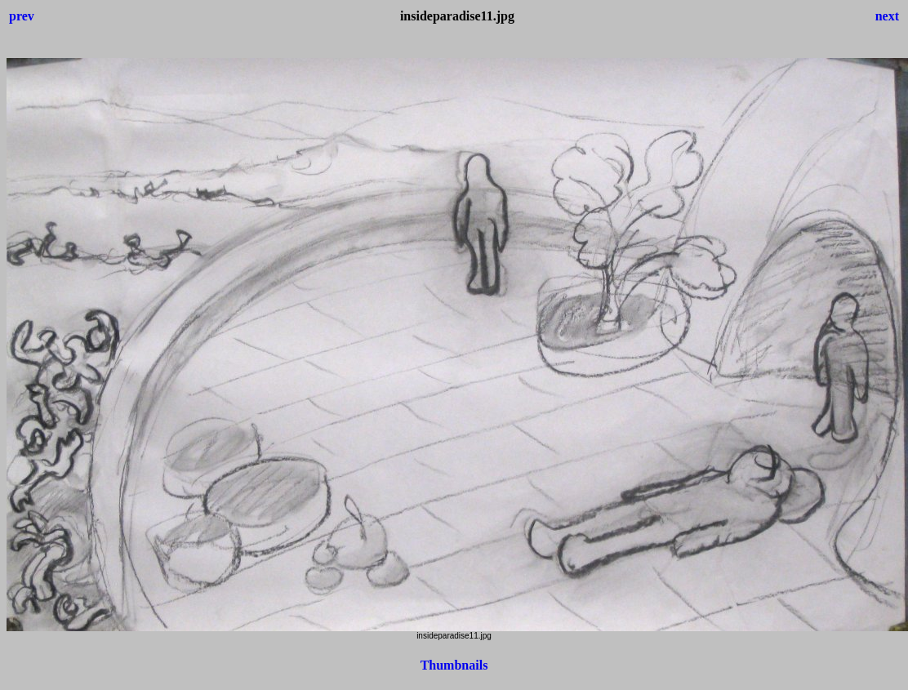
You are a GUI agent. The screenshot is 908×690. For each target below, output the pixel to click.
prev (21, 16)
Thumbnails (454, 665)
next (887, 16)
